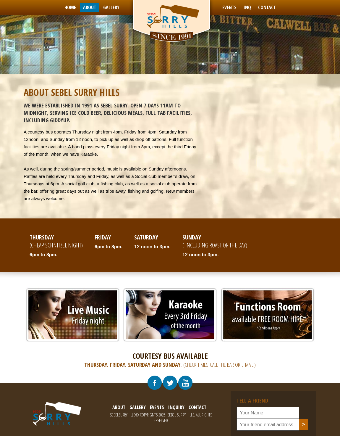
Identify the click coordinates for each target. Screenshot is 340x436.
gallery (111, 7)
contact (267, 7)
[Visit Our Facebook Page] (155, 383)
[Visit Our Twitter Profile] (170, 383)
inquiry (176, 407)
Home (70, 7)
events (229, 7)
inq (247, 7)
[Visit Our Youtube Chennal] (185, 383)
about (89, 7)
